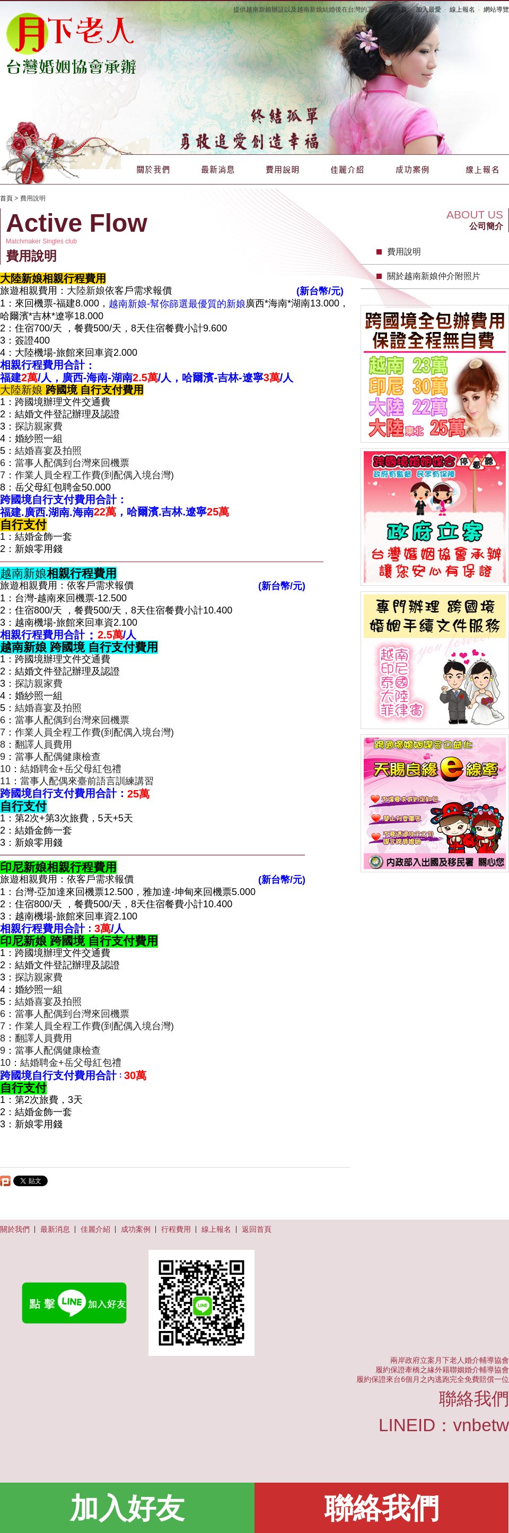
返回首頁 (256, 1229)
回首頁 (397, 9)
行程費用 (176, 1229)
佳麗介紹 (347, 169)
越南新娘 (23, 573)
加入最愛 (428, 9)
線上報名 (462, 9)
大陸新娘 (86, 290)
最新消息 (218, 169)
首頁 (6, 198)
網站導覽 (496, 9)
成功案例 (412, 169)
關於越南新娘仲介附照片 (433, 276)
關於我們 (153, 169)
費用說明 (282, 169)
